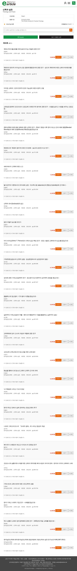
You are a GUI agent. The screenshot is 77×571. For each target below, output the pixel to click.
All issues (21, 37)
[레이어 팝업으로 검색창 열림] (73, 3)
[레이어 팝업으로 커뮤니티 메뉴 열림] (69, 3)
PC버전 (51, 568)
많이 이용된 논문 (56, 37)
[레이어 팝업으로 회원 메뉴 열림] (65, 3)
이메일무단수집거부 (41, 568)
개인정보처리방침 (29, 568)
